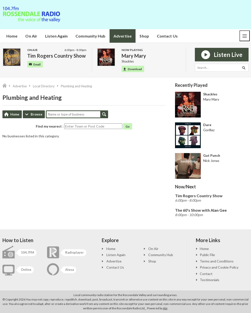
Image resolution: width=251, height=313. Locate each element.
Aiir (165, 308)
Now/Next (185, 186)
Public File (207, 255)
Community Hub (90, 36)
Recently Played (191, 85)
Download (132, 69)
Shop (144, 36)
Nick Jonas (211, 160)
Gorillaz (208, 130)
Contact (206, 274)
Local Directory (44, 86)
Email (34, 64)
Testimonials (209, 280)
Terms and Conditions (217, 261)
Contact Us (167, 36)
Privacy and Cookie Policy (219, 267)
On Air (31, 36)
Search (104, 114)
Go (128, 126)
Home (11, 36)
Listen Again (56, 36)
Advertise (122, 36)
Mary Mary (211, 99)
